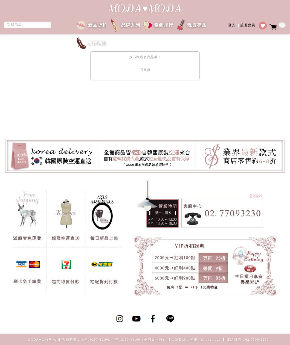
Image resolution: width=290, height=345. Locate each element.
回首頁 (145, 70)
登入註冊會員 (241, 24)
